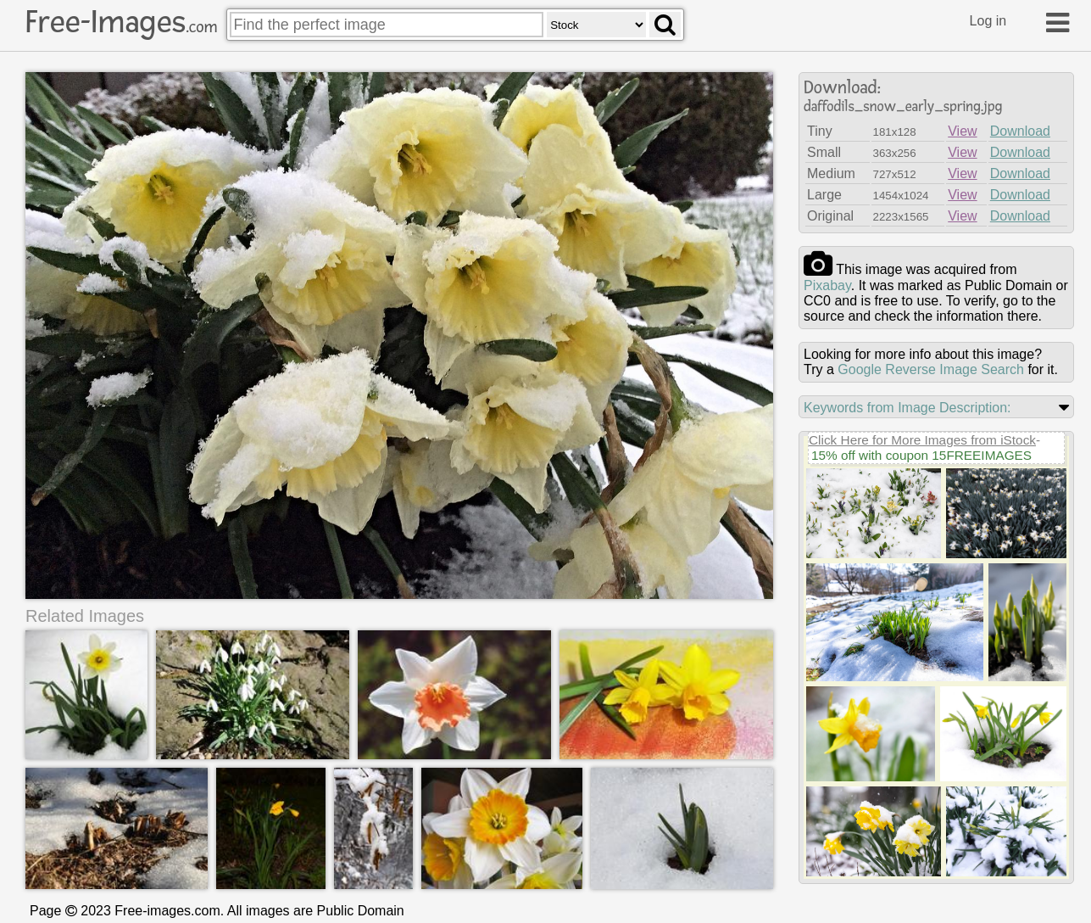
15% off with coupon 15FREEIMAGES (921, 455)
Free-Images (121, 22)
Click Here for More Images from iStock (922, 440)
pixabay (827, 285)
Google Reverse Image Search (931, 369)
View (962, 131)
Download (1020, 131)
